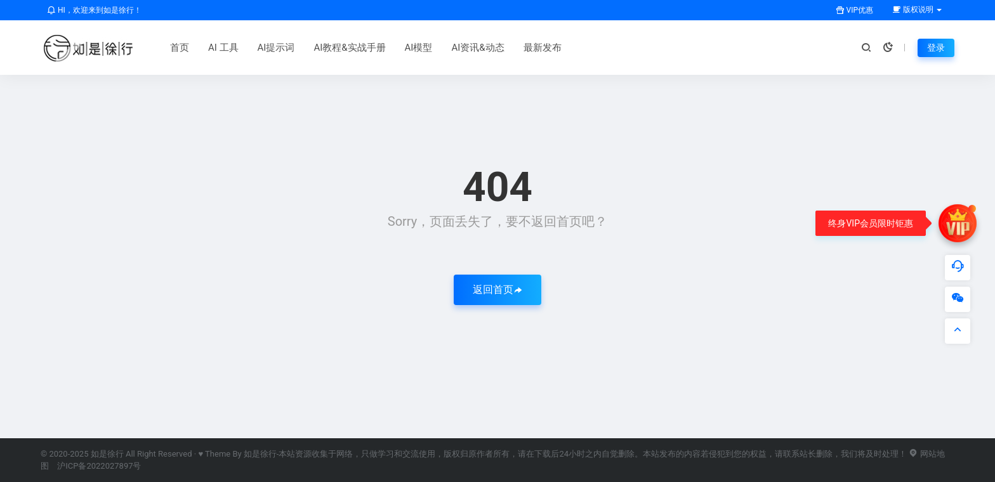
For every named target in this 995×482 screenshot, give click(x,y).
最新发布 (543, 47)
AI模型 (419, 47)
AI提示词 (276, 47)
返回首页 (497, 289)
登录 (936, 47)
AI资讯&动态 (477, 47)
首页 (179, 47)
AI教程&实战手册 (349, 47)
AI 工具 (223, 47)
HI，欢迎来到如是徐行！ (94, 10)
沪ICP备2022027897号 (99, 466)
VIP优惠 (854, 10)
